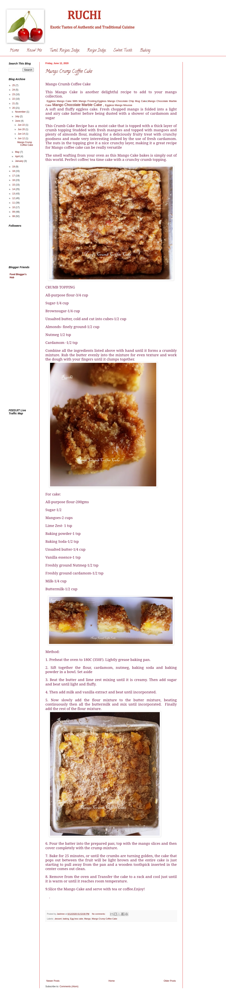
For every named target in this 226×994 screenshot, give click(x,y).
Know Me (34, 51)
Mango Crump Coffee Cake (68, 71)
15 (14, 184)
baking (66, 919)
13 (14, 193)
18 (14, 171)
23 (14, 94)
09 (14, 211)
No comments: (99, 914)
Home (14, 51)
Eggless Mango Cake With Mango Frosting (72, 101)
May (17, 152)
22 (14, 99)
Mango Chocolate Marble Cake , (78, 105)
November (20, 111)
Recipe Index (96, 51)
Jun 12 (21, 138)
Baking (145, 51)
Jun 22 (21, 125)
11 (14, 202)
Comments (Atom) (68, 986)
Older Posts (170, 981)
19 (14, 166)
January (19, 161)
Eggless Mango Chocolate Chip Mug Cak (121, 101)
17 (14, 175)
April (17, 156)
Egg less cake (76, 919)
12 (14, 198)
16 (14, 180)
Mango (87, 919)
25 (14, 85)
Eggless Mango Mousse (118, 105)
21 (14, 103)
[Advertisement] (111, 950)
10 (14, 207)
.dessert (58, 919)
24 (14, 89)
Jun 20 (21, 129)
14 (14, 189)
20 (14, 108)
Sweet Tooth (122, 51)
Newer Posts (52, 981)
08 (14, 216)
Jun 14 (21, 133)
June (18, 121)
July (17, 116)
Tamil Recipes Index (64, 51)
